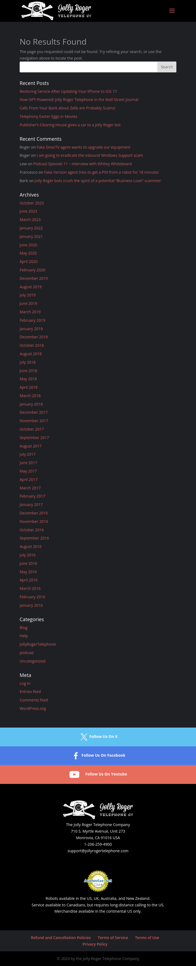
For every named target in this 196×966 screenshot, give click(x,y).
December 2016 (34, 513)
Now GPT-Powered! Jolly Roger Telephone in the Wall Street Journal (79, 99)
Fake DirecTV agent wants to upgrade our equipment (83, 147)
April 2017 (29, 479)
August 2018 (31, 353)
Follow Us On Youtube (98, 774)
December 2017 (34, 412)
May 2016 (28, 571)
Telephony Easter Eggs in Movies (48, 116)
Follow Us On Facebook (98, 756)
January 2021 (31, 236)
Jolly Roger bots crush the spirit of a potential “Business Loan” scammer (98, 180)
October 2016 (32, 529)
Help (24, 635)
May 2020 (28, 253)
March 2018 (30, 395)
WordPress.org (33, 708)
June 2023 (28, 211)
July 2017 (28, 454)
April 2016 (29, 579)
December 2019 (34, 278)
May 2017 (28, 471)
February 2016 (32, 596)
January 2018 (31, 404)
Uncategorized (32, 661)
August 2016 (31, 546)
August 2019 (31, 286)
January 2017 (31, 504)
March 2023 (30, 219)
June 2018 (28, 370)
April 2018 (29, 387)
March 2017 (30, 487)
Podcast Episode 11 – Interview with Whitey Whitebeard (82, 163)
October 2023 (32, 203)
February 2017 (32, 496)
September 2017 (34, 437)
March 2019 (30, 311)
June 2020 (28, 244)
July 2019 (28, 295)
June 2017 (28, 462)
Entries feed (30, 691)
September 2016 (34, 538)
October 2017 (32, 429)
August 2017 (31, 446)
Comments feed (34, 700)
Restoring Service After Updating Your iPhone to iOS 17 (68, 91)
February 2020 (32, 269)
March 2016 (30, 588)
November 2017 (34, 420)
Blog (24, 627)
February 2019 (32, 320)
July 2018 (28, 362)
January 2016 (31, 605)
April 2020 (29, 261)
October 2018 (32, 345)
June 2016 (28, 563)
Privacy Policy (95, 944)
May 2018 (28, 378)
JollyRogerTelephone (38, 644)
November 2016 (34, 521)
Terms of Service (113, 937)
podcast (27, 652)
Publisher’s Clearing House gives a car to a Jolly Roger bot (70, 124)
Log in (25, 683)
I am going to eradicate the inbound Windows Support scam (90, 155)
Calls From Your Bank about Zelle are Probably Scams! (67, 108)
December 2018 (34, 336)
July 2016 (28, 554)
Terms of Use (147, 937)
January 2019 (31, 328)
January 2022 (31, 228)
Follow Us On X (98, 737)
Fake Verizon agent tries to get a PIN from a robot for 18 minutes (101, 172)
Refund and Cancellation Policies (61, 937)
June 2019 (28, 303)
